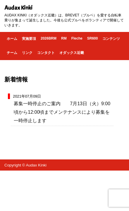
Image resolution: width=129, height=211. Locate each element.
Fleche (76, 38)
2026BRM (48, 38)
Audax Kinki (18, 7)
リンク (27, 53)
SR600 (92, 38)
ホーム (12, 39)
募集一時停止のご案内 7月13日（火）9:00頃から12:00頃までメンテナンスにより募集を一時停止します (62, 112)
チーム (12, 53)
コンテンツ (111, 39)
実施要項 (29, 39)
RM (64, 38)
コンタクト (46, 53)
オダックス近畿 (71, 53)
